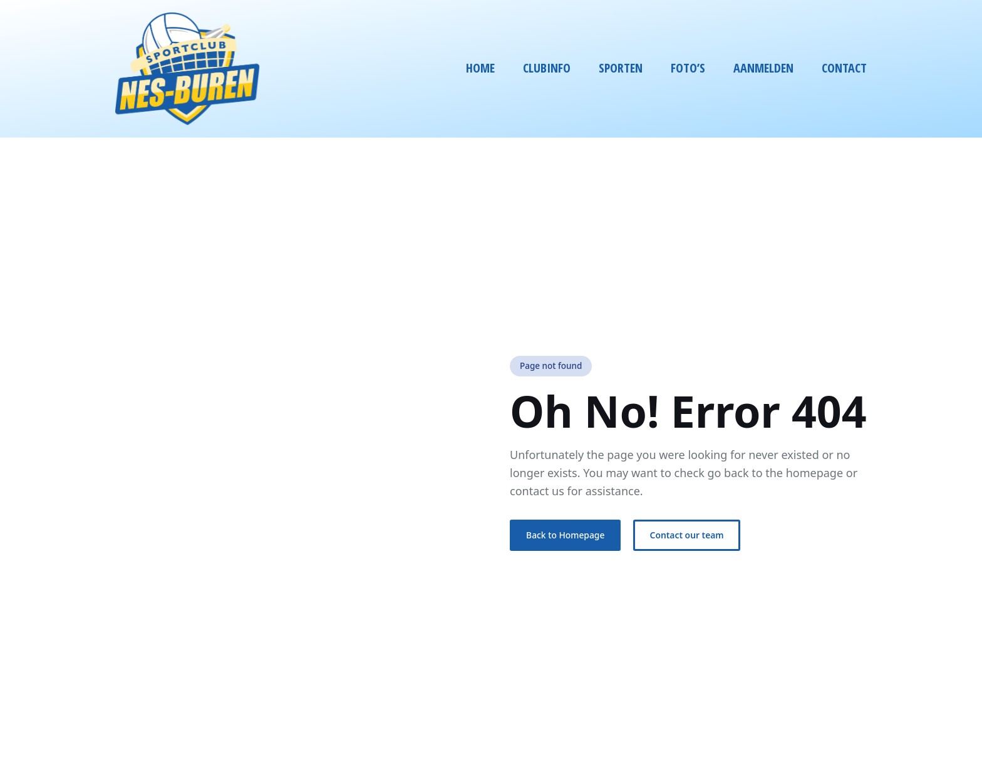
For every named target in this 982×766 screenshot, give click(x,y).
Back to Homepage (565, 535)
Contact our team (687, 535)
